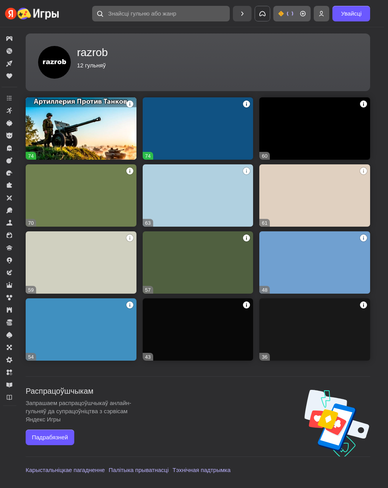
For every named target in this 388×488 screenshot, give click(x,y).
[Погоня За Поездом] (198, 329)
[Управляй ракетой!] (81, 262)
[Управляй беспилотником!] (198, 262)
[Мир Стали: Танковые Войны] (314, 128)
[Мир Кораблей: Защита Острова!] (314, 329)
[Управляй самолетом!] (81, 195)
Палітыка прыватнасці (139, 470)
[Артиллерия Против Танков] (81, 128)
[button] (161, 13)
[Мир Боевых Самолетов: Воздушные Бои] (314, 195)
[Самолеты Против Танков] (198, 195)
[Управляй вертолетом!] (81, 329)
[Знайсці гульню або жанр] (161, 13)
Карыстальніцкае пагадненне (65, 470)
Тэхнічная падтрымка (202, 470)
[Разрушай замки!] (314, 262)
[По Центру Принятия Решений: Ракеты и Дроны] (198, 128)
